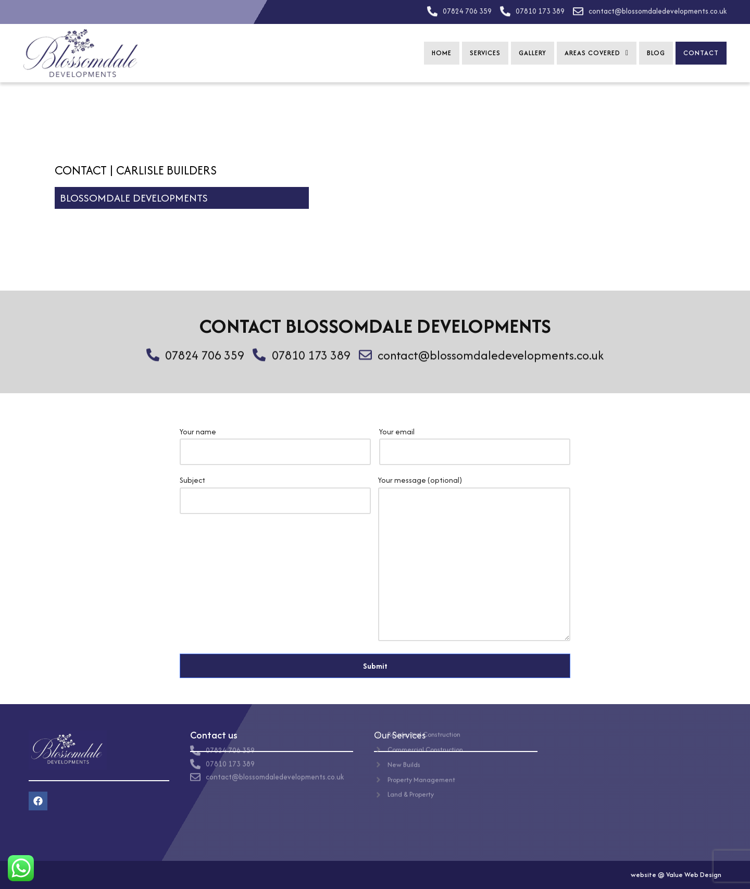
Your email (474, 441)
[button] (596, 53)
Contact (701, 53)
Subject (275, 490)
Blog (656, 53)
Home (442, 53)
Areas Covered (597, 53)
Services (485, 53)
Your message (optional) (474, 559)
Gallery (532, 53)
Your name (275, 441)
